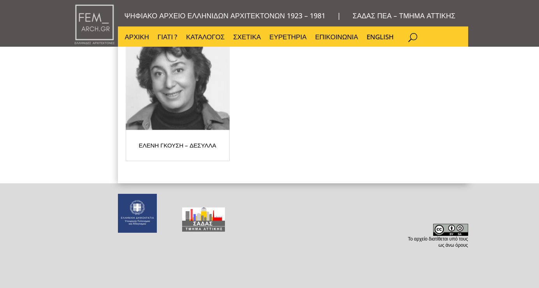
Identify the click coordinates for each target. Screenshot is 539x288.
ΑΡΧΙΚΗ (137, 37)
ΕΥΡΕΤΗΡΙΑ (287, 37)
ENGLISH (380, 37)
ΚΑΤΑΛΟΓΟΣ (205, 37)
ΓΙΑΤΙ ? (167, 37)
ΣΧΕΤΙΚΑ (247, 37)
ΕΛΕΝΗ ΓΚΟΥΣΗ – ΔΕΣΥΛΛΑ (203, 197)
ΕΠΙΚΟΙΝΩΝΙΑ (336, 37)
